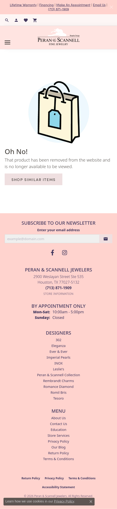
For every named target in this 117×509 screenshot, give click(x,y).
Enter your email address (58, 229)
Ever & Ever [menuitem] (58, 351)
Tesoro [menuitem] (58, 398)
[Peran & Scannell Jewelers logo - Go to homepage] (58, 36)
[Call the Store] (59, 287)
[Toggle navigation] (7, 42)
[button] (7, 20)
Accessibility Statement (58, 487)
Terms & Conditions (58, 459)
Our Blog (58, 447)
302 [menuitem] (58, 340)
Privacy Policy (58, 441)
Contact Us (58, 424)
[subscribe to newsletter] (105, 238)
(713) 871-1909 (58, 9)
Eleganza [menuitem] (58, 345)
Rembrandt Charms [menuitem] (58, 381)
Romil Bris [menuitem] (58, 392)
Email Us (99, 5)
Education (58, 429)
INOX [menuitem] (58, 363)
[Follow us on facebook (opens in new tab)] (52, 253)
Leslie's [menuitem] (58, 369)
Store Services (58, 435)
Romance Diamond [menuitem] (58, 386)
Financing (46, 5)
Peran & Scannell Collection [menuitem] (58, 375)
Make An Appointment (73, 5)
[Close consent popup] (90, 501)
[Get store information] (58, 294)
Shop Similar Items (33, 179)
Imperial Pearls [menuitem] (59, 357)
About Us (58, 418)
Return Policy (58, 453)
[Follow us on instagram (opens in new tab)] (65, 253)
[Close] (111, 7)
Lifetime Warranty (23, 5)
